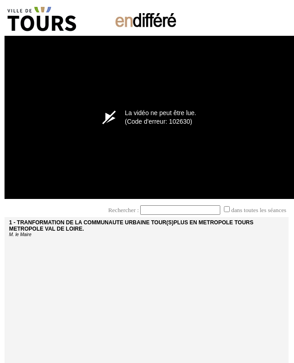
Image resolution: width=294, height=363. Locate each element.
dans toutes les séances (258, 210)
